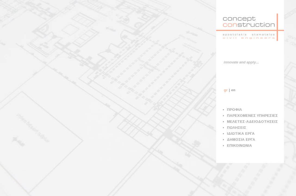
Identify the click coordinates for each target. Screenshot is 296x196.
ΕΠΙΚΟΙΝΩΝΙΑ (239, 145)
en (233, 90)
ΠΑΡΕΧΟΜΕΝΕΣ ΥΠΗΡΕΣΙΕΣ (252, 116)
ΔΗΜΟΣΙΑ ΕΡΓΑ (241, 139)
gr (226, 90)
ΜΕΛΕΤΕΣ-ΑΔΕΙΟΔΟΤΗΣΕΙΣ (252, 122)
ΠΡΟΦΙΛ (234, 110)
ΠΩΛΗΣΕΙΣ (236, 127)
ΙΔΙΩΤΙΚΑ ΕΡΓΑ (241, 133)
